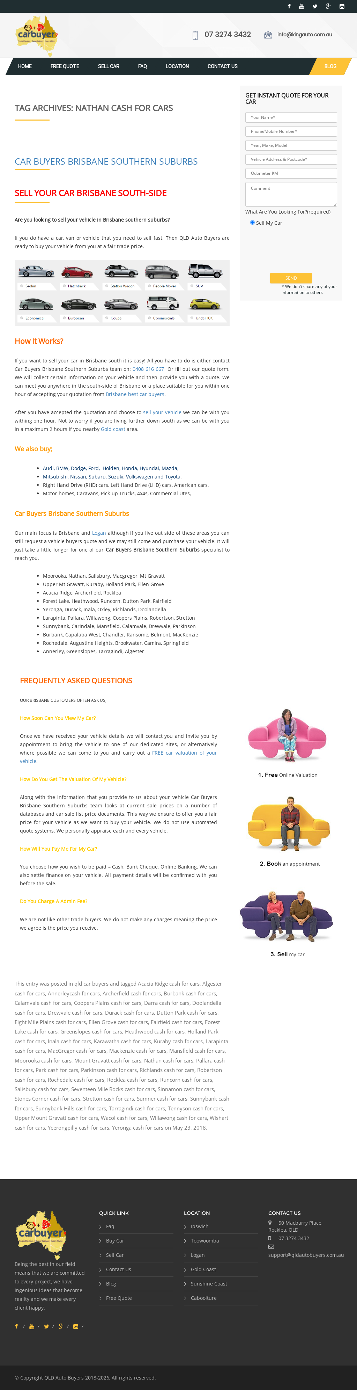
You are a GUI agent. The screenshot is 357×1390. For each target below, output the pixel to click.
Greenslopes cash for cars (91, 1031)
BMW (62, 468)
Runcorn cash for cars (186, 1079)
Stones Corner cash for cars (47, 1098)
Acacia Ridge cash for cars (169, 983)
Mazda (169, 468)
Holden (110, 468)
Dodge (78, 468)
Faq (142, 66)
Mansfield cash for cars (197, 1050)
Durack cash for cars (129, 1012)
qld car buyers (91, 983)
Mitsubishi (55, 476)
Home (25, 66)
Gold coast (113, 429)
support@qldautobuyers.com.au (306, 1255)
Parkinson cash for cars (109, 1069)
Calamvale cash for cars (43, 1002)
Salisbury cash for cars (41, 1089)
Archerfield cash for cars (132, 993)
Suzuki (116, 476)
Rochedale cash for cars (76, 1079)
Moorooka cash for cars (43, 1060)
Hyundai (149, 468)
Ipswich (200, 1226)
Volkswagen (139, 476)
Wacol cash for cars (124, 1117)
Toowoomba (205, 1240)
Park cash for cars (57, 1069)
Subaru (97, 476)
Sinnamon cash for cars (186, 1089)
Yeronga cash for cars (137, 1127)
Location (177, 66)
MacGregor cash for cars (77, 1050)
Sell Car (108, 66)
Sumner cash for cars (162, 1098)
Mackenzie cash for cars (137, 1050)
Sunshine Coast (209, 1283)
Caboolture (204, 1298)
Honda (129, 468)
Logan (99, 533)
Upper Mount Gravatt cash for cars (56, 1117)
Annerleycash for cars (74, 993)
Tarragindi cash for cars (137, 1108)
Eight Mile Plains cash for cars (50, 1021)
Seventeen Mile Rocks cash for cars (113, 1089)
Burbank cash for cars (190, 993)
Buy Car (115, 1240)
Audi (48, 468)
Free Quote (65, 66)
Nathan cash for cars (168, 1060)
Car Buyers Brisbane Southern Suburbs (106, 161)
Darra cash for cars (166, 1002)
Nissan (78, 476)
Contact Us (223, 66)
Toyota (172, 476)
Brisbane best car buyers (135, 394)
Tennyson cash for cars (195, 1108)
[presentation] (298, 254)
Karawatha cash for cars (122, 1041)
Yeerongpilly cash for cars (78, 1127)
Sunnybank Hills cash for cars (71, 1108)
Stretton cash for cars (108, 1098)
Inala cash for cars (69, 1041)
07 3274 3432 (227, 35)
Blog (330, 66)
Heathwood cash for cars (155, 1031)
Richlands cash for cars (167, 1069)
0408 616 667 (148, 369)
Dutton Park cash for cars (187, 1012)
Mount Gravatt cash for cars (107, 1060)
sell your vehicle (162, 412)
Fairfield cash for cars (176, 1021)
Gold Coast (203, 1269)
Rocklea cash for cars (132, 1079)
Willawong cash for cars (178, 1117)
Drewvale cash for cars (75, 1012)
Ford (93, 468)
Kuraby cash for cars (178, 1041)
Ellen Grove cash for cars (118, 1021)
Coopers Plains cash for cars (107, 1002)
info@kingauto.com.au (304, 35)
